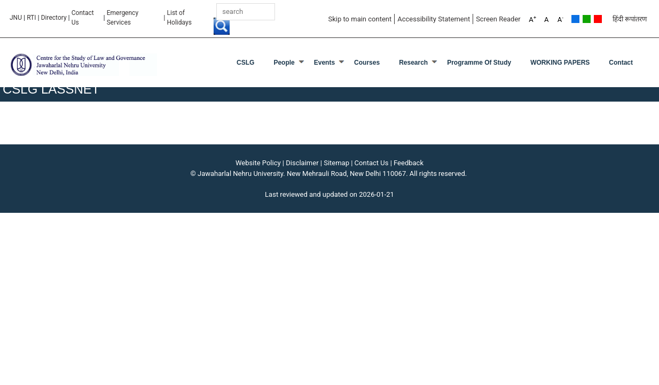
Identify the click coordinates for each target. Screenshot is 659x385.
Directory (54, 17)
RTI (31, 17)
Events (324, 62)
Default (575, 19)
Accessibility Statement (433, 19)
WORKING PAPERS (560, 62)
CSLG (245, 62)
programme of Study (479, 62)
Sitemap (336, 163)
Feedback (408, 163)
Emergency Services (122, 17)
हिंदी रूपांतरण (630, 19)
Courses (367, 62)
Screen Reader (498, 19)
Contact (621, 62)
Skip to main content (359, 19)
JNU (16, 17)
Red (598, 19)
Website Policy (258, 163)
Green (587, 19)
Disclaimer (302, 163)
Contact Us (83, 17)
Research (413, 62)
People (283, 62)
